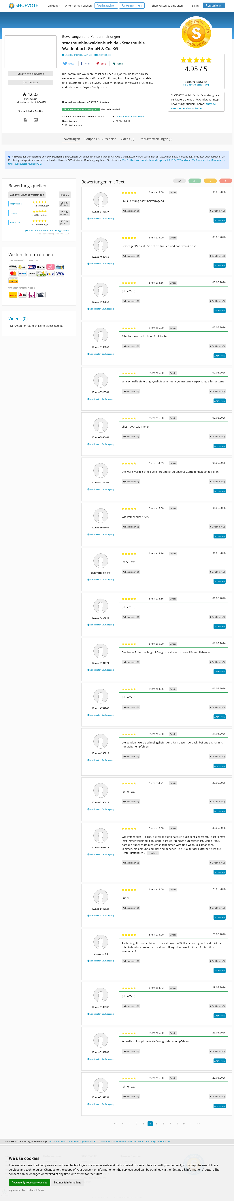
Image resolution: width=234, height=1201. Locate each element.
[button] (69, 64)
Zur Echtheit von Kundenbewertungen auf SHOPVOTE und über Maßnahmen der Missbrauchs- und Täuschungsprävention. (109, 1141)
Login (195, 5)
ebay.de (13, 213)
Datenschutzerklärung (33, 1190)
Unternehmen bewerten (31, 73)
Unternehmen (132, 5)
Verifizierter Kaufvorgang (101, 218)
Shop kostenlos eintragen (167, 5)
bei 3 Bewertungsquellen (196, 84)
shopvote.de (16, 203)
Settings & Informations (67, 1182)
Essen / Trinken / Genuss (77, 54)
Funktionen (53, 5)
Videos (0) (127, 139)
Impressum (14, 1190)
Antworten (219, 220)
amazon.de (15, 222)
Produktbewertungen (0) (155, 139)
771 (179, 180)
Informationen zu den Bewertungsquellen (47, 230)
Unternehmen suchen (78, 5)
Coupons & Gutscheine (100, 139)
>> (198, 1123)
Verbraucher (106, 5)
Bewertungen (71, 139)
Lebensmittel (103, 54)
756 (195, 180)
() (217, 210)
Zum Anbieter (30, 82)
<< (115, 1123)
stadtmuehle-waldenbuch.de (129, 116)
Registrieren (214, 5)
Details (173, 192)
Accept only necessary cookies (29, 1182)
